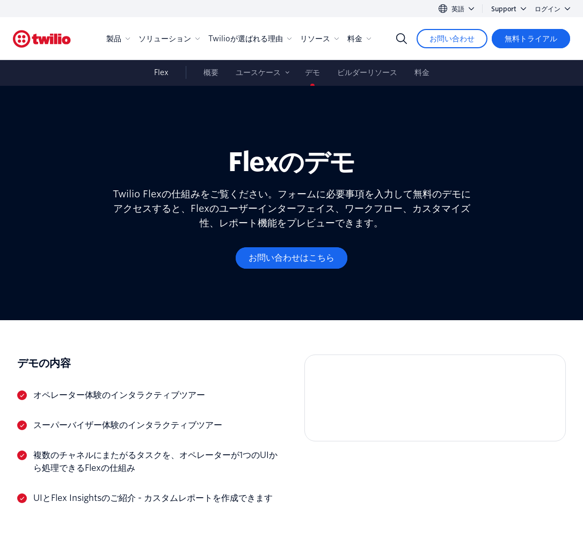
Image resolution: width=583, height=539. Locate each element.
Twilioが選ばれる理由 (250, 38)
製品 (118, 38)
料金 (359, 38)
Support (508, 9)
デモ (312, 72)
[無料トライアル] (531, 38)
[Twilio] (42, 38)
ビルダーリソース (367, 72)
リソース (319, 38)
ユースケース (258, 72)
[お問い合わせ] (452, 38)
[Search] (401, 38)
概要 (210, 72)
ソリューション (169, 38)
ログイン (552, 9)
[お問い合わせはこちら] (291, 258)
